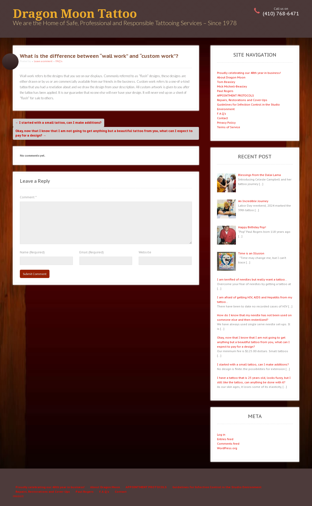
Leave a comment (43, 61)
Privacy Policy (226, 122)
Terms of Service (228, 127)
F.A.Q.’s (221, 113)
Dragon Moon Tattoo (75, 14)
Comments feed (228, 443)
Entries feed (225, 439)
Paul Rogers (225, 91)
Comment (28, 197)
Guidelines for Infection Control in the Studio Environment (217, 487)
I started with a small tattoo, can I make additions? (58, 122)
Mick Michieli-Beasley (232, 86)
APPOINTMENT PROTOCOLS (235, 95)
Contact (222, 118)
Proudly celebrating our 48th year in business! (249, 73)
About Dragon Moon (231, 77)
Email (91, 252)
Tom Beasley (226, 82)
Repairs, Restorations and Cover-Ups (242, 100)
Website (145, 252)
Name (32, 252)
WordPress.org (227, 448)
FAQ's (59, 61)
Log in (221, 434)
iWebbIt (18, 496)
